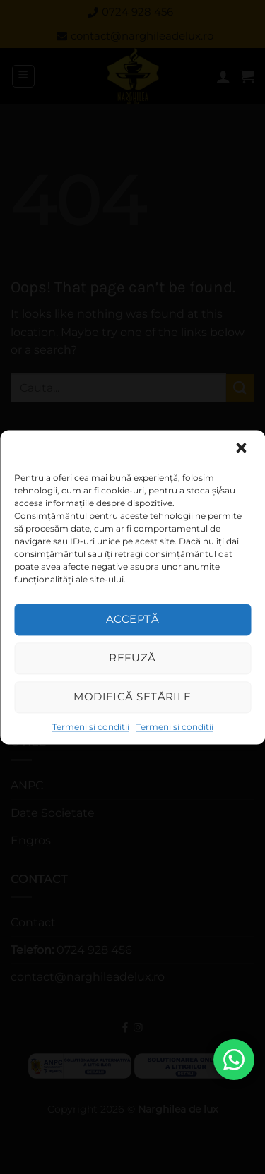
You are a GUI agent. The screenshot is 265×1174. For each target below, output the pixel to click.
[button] (242, 449)
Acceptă (132, 618)
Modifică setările (132, 696)
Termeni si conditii (90, 726)
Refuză (132, 657)
